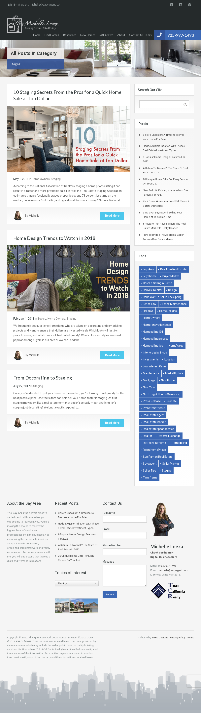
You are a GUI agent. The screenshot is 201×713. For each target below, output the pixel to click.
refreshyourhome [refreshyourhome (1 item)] (154, 442)
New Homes (87, 35)
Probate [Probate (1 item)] (172, 401)
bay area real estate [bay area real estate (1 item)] (173, 269)
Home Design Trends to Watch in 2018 (54, 238)
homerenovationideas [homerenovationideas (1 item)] (157, 324)
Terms (190, 637)
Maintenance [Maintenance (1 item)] (151, 373)
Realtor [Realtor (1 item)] (147, 435)
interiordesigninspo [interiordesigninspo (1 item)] (155, 352)
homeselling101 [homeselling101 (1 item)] (153, 331)
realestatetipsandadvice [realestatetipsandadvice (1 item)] (158, 428)
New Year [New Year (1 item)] (149, 387)
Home (37, 35)
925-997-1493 (180, 35)
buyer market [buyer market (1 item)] (170, 276)
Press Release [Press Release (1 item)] (152, 401)
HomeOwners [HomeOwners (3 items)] (151, 317)
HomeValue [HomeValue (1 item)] (176, 345)
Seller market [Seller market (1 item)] (170, 463)
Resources (69, 35)
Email (106, 529)
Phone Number (112, 545)
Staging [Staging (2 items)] (167, 470)
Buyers (42, 318)
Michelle (34, 215)
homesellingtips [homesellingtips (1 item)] (153, 345)
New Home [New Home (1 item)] (168, 380)
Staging (56, 179)
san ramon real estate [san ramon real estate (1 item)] (158, 456)
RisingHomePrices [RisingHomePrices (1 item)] (154, 449)
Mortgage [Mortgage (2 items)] (149, 380)
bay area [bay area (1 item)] (148, 269)
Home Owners (41, 179)
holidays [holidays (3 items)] (148, 310)
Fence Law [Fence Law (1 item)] (149, 304)
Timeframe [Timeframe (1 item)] (150, 477)
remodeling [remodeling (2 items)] (179, 442)
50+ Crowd (106, 35)
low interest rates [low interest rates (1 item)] (154, 366)
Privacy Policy (177, 637)
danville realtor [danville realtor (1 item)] (152, 290)
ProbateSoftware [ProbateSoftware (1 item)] (154, 408)
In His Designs (160, 637)
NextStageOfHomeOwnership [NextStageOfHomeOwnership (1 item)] (162, 394)
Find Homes (52, 35)
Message (108, 561)
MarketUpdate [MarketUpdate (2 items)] (174, 373)
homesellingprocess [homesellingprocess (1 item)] (155, 338)
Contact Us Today (140, 35)
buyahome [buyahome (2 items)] (150, 276)
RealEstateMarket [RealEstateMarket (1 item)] (154, 422)
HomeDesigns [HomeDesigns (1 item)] (168, 310)
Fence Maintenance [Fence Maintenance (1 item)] (174, 304)
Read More (112, 215)
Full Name (109, 512)
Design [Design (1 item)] (172, 290)
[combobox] (77, 583)
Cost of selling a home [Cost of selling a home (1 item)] (157, 283)
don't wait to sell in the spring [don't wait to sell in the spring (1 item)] (162, 297)
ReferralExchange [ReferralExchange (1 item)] (169, 435)
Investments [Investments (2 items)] (151, 359)
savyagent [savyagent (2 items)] (149, 463)
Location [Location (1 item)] (169, 359)
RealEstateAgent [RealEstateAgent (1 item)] (153, 415)
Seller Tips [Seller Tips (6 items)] (149, 470)
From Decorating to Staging (42, 378)
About (121, 35)
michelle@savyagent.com (46, 4)
